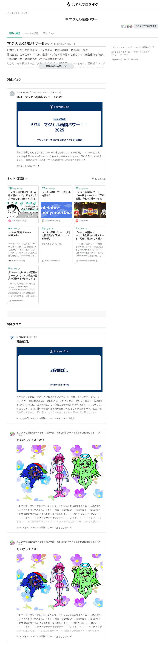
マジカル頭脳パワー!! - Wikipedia (19, 234)
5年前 (20, 435)
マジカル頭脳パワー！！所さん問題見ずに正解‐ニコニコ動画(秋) (56, 235)
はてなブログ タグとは (120, 52)
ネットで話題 (31, 33)
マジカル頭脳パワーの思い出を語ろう (56, 194)
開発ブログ (144, 52)
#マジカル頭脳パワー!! (28, 166)
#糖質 (72, 418)
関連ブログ (48, 33)
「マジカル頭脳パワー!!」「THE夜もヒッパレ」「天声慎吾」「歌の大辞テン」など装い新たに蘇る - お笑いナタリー (90, 195)
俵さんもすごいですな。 (52, 244)
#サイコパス (61, 418)
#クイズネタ (23, 527)
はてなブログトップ (119, 55)
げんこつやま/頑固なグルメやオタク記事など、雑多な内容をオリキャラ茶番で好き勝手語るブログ (58, 433)
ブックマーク (15, 188)
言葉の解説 (14, 33)
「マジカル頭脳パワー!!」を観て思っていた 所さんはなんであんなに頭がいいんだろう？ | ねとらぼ (22, 195)
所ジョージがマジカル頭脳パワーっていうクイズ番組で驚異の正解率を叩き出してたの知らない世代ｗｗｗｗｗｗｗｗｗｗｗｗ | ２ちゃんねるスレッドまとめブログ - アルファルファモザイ (22, 275)
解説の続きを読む (56, 66)
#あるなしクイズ (63, 527)
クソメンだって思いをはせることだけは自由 (35, 92)
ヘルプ (135, 52)
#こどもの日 (23, 418)
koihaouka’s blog (24, 337)
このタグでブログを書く (146, 26)
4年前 (34, 337)
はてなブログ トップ (17, 13)
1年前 (58, 92)
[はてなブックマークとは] (26, 178)
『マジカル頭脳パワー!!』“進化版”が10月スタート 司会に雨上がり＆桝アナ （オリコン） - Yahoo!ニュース (90, 235)
